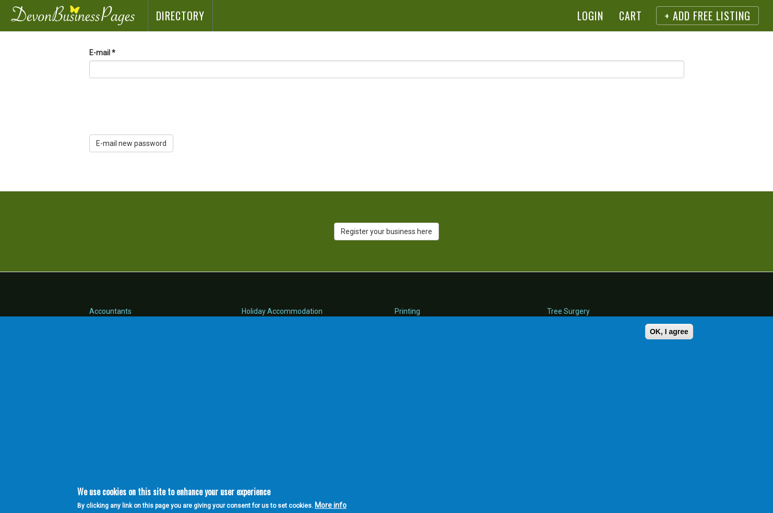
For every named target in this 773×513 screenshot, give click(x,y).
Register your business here (386, 231)
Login (590, 15)
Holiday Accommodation (282, 311)
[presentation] (168, 106)
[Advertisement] (212, 408)
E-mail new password (131, 143)
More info (331, 505)
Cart (630, 15)
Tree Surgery (568, 311)
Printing (407, 311)
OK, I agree (669, 331)
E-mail (102, 52)
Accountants (110, 311)
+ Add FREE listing (707, 15)
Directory (180, 15)
